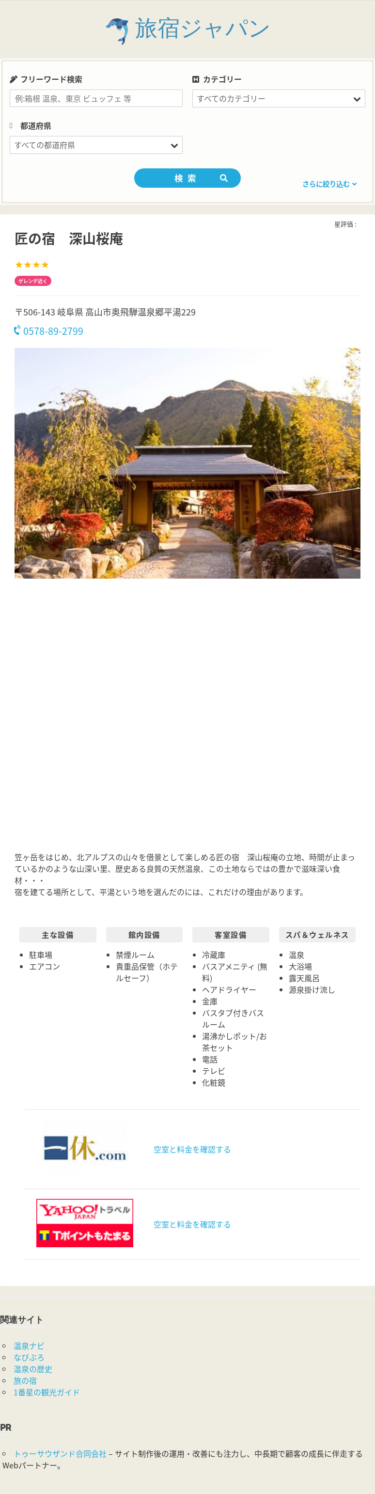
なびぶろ (29, 1357)
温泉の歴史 (33, 1368)
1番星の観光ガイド (47, 1392)
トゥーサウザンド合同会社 (60, 1453)
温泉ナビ (29, 1345)
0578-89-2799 (49, 331)
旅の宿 (25, 1380)
